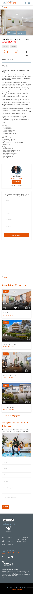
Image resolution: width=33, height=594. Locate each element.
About (10, 537)
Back (4, 7)
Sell (3, 541)
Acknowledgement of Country (10, 569)
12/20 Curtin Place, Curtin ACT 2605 (23, 538)
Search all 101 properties (11, 416)
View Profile (16, 182)
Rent (3, 544)
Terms (14, 589)
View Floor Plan (21, 33)
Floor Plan (5, 46)
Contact (10, 544)
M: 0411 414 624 (16, 185)
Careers (10, 541)
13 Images (12, 33)
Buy (3, 537)
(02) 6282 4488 (21, 541)
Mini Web (13, 46)
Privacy (19, 589)
